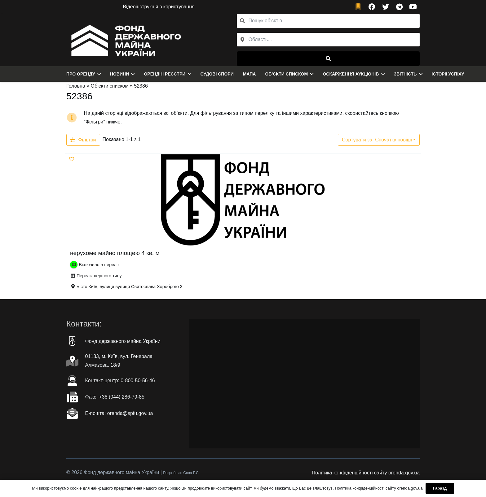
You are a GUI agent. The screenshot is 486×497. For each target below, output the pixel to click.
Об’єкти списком (110, 86)
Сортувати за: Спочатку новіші (377, 139)
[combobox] (328, 40)
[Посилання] (124, 40)
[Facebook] (372, 7)
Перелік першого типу (99, 275)
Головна (75, 86)
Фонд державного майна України (123, 341)
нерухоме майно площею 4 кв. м (115, 253)
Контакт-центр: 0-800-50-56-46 (120, 380)
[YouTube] (413, 7)
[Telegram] (399, 7)
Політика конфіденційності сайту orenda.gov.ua (366, 472)
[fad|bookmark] (360, 7)
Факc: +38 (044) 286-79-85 (114, 397)
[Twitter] (385, 7)
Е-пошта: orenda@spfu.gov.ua (119, 413)
